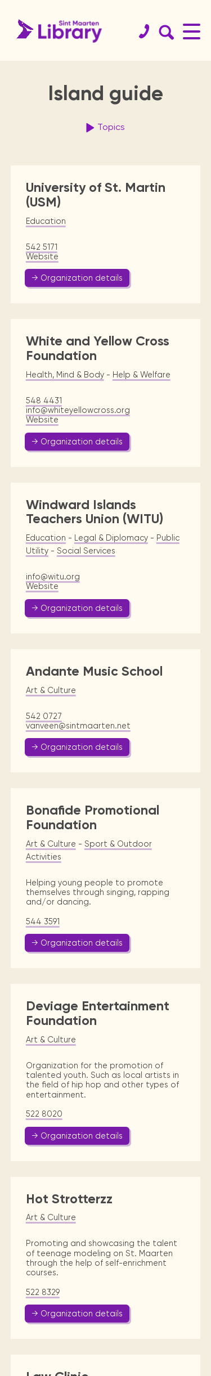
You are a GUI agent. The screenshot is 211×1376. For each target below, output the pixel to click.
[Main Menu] (191, 31)
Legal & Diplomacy (111, 537)
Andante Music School (94, 671)
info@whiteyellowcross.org (78, 410)
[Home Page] (56, 31)
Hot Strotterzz (69, 1199)
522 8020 (44, 1113)
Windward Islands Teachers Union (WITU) (94, 512)
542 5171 (41, 246)
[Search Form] (164, 31)
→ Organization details (77, 277)
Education (46, 221)
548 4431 (44, 400)
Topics (104, 127)
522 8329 (43, 1292)
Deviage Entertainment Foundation (97, 1013)
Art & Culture (51, 690)
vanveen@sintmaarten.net (78, 725)
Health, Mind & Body (65, 374)
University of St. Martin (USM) (95, 194)
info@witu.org (53, 576)
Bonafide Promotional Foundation (92, 817)
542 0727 (44, 716)
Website (42, 256)
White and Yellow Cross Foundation (97, 348)
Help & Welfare (141, 374)
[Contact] (139, 31)
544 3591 (43, 921)
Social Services (86, 550)
